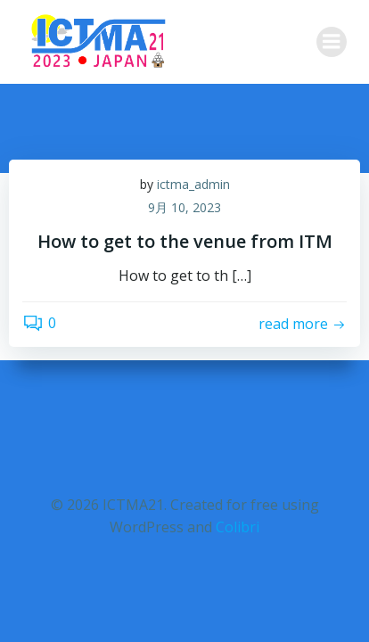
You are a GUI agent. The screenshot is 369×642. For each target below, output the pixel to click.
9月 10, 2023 (184, 207)
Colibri (237, 527)
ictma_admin (193, 184)
